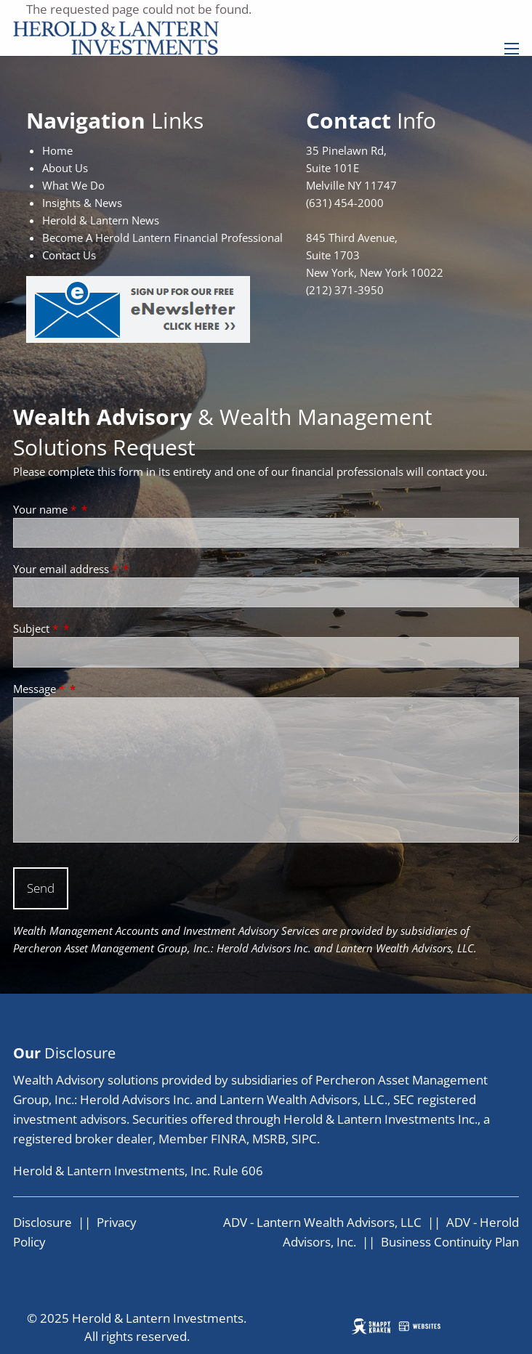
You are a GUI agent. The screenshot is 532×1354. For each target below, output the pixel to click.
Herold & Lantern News (100, 220)
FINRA (228, 1138)
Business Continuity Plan (450, 1241)
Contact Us (69, 255)
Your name (46, 509)
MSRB (269, 1138)
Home (57, 150)
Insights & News (82, 202)
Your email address (67, 569)
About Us (65, 168)
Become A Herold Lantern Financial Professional (162, 237)
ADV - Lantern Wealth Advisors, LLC (322, 1222)
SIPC (304, 1138)
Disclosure (42, 1222)
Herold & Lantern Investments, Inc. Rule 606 (138, 1170)
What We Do (73, 185)
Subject (37, 628)
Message (40, 688)
